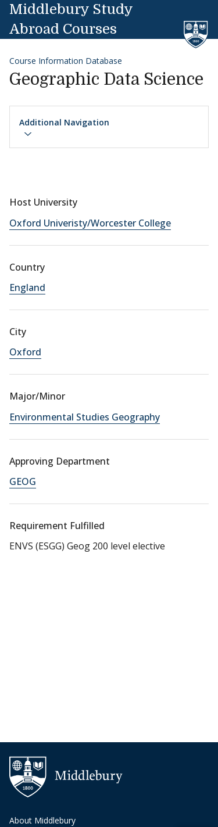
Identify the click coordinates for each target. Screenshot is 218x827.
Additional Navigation (64, 128)
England (27, 287)
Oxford (25, 352)
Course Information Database (65, 60)
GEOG (22, 481)
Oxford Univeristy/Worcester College (90, 223)
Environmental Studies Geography (84, 417)
